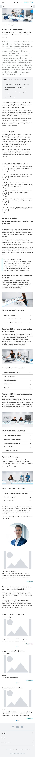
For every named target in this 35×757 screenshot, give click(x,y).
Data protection (12, 749)
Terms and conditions (20, 749)
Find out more (29, 581)
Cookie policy (28, 749)
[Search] (17, 6)
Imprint (6, 749)
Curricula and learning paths (9, 25)
